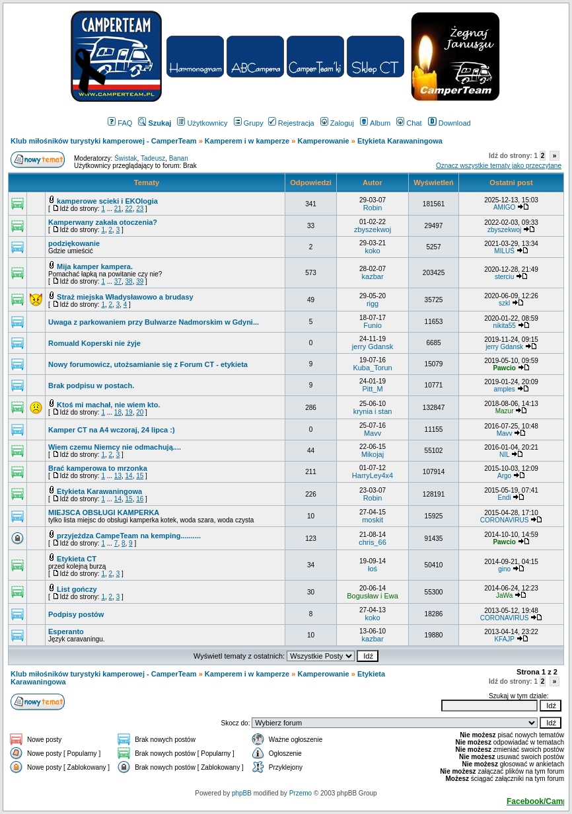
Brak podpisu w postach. (91, 385)
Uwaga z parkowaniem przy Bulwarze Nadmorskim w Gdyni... (153, 322)
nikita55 (504, 325)
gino (504, 569)
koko (372, 251)
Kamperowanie (323, 141)
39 (139, 281)
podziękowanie (74, 243)
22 (129, 208)
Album (375, 123)
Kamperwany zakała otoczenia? (102, 222)
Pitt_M (372, 389)
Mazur (504, 411)
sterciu (504, 276)
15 (139, 475)
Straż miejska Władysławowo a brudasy (125, 297)
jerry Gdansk (372, 346)
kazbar (373, 276)
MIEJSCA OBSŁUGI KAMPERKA (103, 512)
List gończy (77, 589)
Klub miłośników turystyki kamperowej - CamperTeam (104, 141)
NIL (504, 454)
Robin (372, 208)
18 (118, 412)
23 (139, 208)
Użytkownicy (202, 123)
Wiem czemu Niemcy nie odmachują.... (114, 447)
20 (139, 412)
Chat (408, 123)
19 (129, 412)
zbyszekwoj (372, 229)
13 (118, 475)
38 (129, 281)
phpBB (242, 793)
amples (504, 389)
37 (118, 281)
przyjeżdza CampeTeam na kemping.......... (129, 536)
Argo (504, 475)
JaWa (504, 595)
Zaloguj (337, 123)
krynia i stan (372, 411)
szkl (504, 303)
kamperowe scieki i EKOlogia (107, 201)
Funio (372, 325)
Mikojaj (372, 454)
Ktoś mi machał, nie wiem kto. (109, 405)
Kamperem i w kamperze (247, 141)
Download (449, 123)
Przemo (300, 793)
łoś (372, 569)
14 (129, 475)
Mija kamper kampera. (95, 266)
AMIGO (504, 207)
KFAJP (504, 639)
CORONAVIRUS (504, 520)
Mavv (372, 433)
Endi (504, 497)
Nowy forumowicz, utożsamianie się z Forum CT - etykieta (148, 364)
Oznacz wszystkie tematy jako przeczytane (498, 165)
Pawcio (504, 368)
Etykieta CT (76, 559)
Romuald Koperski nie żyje (94, 343)
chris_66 (372, 542)
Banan (178, 158)
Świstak (125, 158)
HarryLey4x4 (372, 475)
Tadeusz (153, 158)
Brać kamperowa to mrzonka (97, 468)
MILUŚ (504, 251)
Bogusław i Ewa (372, 596)
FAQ (120, 123)
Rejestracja (291, 123)
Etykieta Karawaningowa (99, 491)
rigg (372, 303)
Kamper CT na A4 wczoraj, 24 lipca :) (111, 430)
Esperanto (66, 631)
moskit (372, 520)
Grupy (249, 123)
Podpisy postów (76, 614)
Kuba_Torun (372, 368)
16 (139, 499)
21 (118, 208)
